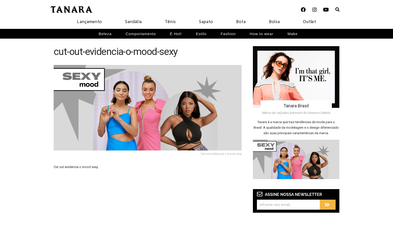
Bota (241, 21)
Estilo (201, 34)
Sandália (133, 21)
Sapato (206, 21)
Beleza (105, 34)
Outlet (309, 21)
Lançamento (89, 21)
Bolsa (274, 21)
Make (292, 34)
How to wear (261, 34)
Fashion (228, 34)
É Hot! (176, 34)
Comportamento (141, 34)
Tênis (170, 21)
